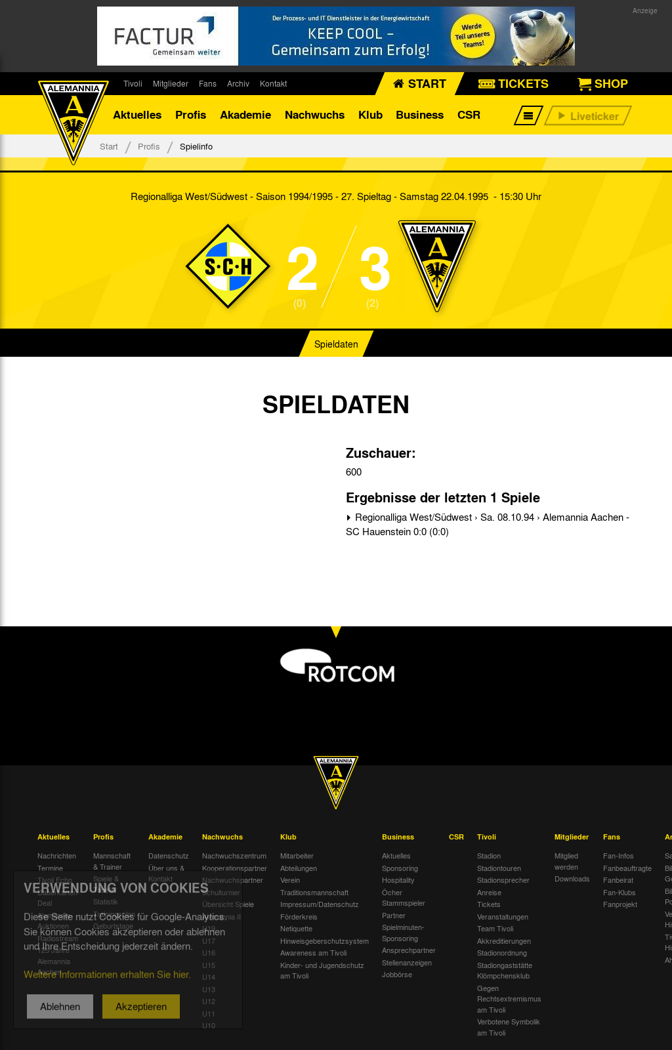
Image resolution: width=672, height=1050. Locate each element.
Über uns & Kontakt (166, 873)
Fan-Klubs (619, 892)
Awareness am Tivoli (313, 952)
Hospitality (398, 879)
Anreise (489, 892)
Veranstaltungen (502, 916)
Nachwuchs (315, 114)
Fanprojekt (620, 904)
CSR (468, 114)
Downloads (572, 878)
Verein (290, 879)
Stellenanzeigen (407, 962)
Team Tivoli (495, 928)
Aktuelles (137, 114)
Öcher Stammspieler (403, 897)
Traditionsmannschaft (314, 892)
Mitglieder (170, 83)
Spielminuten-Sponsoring (403, 932)
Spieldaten (336, 343)
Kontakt (273, 83)
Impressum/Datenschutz (319, 904)
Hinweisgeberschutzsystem (324, 940)
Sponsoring (400, 867)
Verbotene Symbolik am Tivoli (508, 1027)
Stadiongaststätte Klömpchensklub (504, 970)
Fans (208, 83)
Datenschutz (168, 855)
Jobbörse (397, 974)
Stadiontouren (499, 867)
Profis (190, 114)
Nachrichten (56, 855)
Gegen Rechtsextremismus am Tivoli (509, 998)
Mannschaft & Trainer (112, 861)
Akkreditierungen (504, 940)
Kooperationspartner (234, 867)
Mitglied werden (566, 861)
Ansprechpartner (409, 949)
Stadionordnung (502, 952)
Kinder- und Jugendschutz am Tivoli (322, 970)
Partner (394, 915)
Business (420, 114)
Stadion (489, 855)
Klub (370, 114)
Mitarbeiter (297, 855)
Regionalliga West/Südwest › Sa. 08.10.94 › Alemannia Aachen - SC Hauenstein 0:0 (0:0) (487, 524)
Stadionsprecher (503, 879)
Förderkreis (299, 916)
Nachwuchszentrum (234, 855)
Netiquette (296, 928)
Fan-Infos (618, 855)
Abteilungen (298, 867)
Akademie (245, 114)
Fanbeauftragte (627, 867)
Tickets (489, 904)
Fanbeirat (618, 879)
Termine (50, 867)
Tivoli (132, 83)
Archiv (238, 83)
